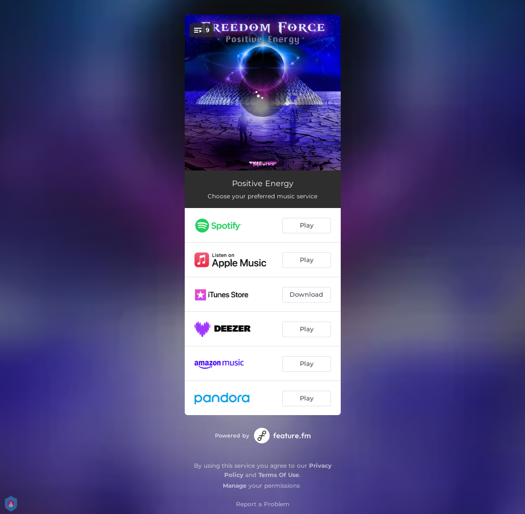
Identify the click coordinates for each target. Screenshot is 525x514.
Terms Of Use (278, 474)
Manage (235, 485)
